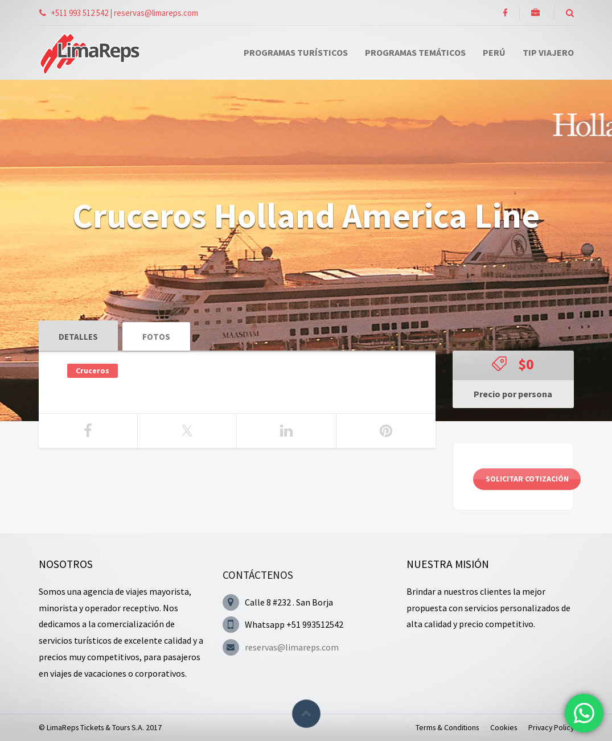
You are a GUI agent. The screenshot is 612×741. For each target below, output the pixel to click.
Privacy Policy (551, 727)
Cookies (503, 727)
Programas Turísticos (296, 52)
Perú (494, 52)
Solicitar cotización (527, 479)
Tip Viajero (548, 52)
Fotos (156, 336)
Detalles (78, 336)
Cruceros (92, 370)
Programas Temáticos (415, 52)
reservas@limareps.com (292, 647)
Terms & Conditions (447, 727)
